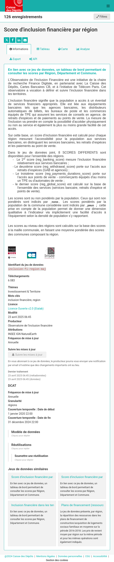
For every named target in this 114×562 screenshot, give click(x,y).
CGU (88, 556)
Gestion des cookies (57, 560)
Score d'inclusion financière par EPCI (85, 477)
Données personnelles (70, 556)
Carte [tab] (63, 49)
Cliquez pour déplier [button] (20, 435)
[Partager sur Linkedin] (19, 40)
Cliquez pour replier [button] (20, 448)
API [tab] (33, 59)
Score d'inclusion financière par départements (41, 477)
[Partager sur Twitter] (6, 40)
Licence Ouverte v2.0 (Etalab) (26, 308)
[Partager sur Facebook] (12, 40)
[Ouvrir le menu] (108, 6)
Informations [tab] (19, 49)
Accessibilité (100, 556)
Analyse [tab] (83, 49)
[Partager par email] (25, 40)
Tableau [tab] (43, 49)
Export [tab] (15, 59)
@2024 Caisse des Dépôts (19, 556)
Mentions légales (46, 556)
